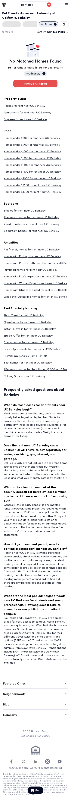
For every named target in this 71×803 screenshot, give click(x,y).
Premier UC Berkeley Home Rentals (25, 356)
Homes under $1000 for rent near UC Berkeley (32, 151)
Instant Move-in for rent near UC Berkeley (30, 329)
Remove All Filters (35, 83)
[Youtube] (59, 761)
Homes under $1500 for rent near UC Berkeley (32, 171)
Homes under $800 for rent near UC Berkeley (32, 138)
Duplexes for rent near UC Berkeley (25, 119)
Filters (48, 24)
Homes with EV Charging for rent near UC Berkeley (35, 276)
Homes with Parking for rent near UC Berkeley (32, 256)
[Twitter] (23, 761)
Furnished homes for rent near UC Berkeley (30, 269)
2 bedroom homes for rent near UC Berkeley (31, 224)
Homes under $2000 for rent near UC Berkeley (32, 178)
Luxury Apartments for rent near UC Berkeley (32, 349)
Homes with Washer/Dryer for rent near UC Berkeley (36, 283)
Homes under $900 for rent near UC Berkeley (32, 144)
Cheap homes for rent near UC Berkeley (29, 342)
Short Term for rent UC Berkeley (24, 315)
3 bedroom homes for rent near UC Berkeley (31, 230)
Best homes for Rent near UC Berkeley (28, 362)
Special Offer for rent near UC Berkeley (28, 335)
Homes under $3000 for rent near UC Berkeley (32, 192)
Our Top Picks (58, 32)
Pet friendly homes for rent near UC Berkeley (32, 249)
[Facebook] (11, 761)
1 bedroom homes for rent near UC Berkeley (31, 217)
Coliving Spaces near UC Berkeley (24, 376)
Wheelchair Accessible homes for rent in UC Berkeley (36, 296)
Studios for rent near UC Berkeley (24, 210)
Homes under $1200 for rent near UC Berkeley (32, 158)
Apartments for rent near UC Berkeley (27, 112)
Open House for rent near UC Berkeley (27, 322)
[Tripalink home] (4, 4)
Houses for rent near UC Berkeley (24, 105)
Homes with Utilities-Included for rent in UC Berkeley (36, 290)
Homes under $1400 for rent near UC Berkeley (32, 165)
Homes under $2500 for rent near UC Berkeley (32, 185)
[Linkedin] (35, 761)
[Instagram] (47, 761)
